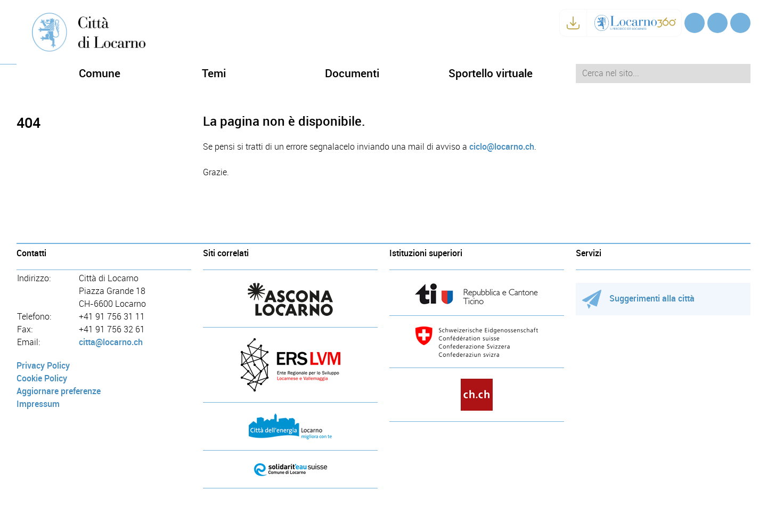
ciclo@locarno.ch (501, 147)
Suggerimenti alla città (638, 298)
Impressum (38, 404)
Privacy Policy (43, 366)
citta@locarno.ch (111, 342)
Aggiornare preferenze (59, 391)
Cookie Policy (42, 378)
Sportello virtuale (490, 73)
